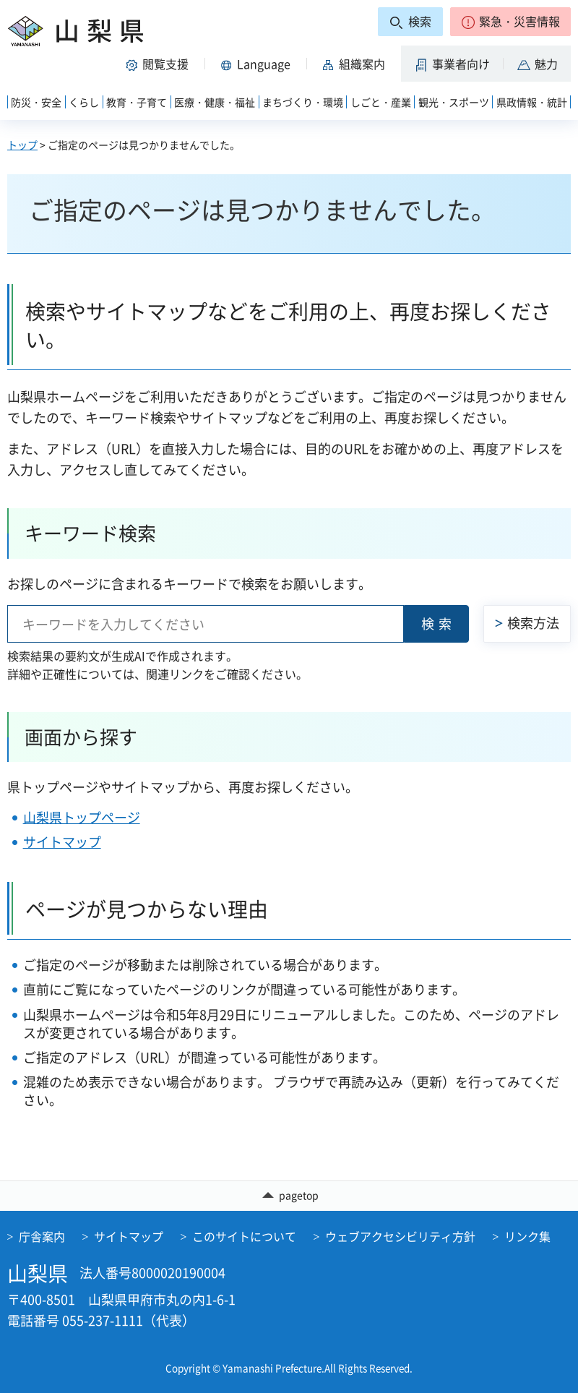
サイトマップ (62, 842)
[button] (510, 21)
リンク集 (527, 1236)
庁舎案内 (42, 1236)
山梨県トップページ (81, 817)
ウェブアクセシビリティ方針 (400, 1236)
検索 (438, 623)
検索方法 (533, 623)
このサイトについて (244, 1236)
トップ (22, 144)
